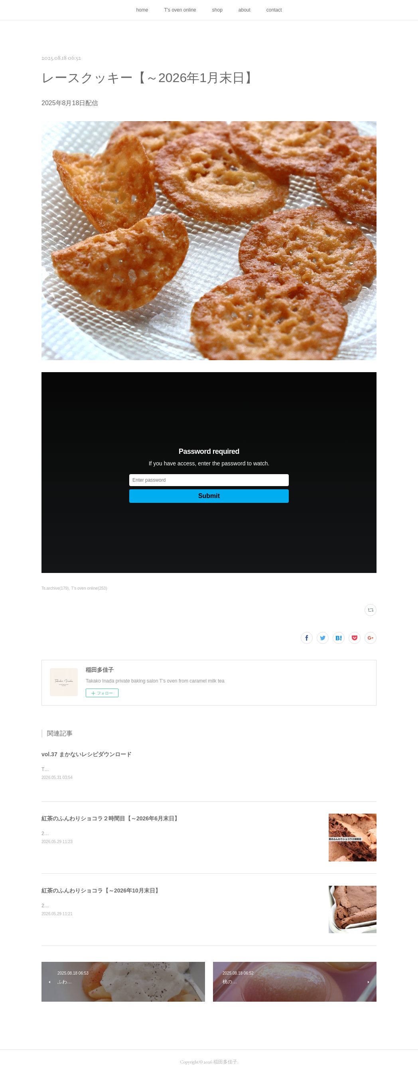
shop (217, 10)
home (142, 10)
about (244, 10)
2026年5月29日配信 (62, 834)
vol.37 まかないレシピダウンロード (86, 754)
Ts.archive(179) (55, 588)
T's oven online (180, 10)
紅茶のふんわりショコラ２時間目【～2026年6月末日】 (110, 819)
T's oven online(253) (89, 588)
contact (274, 10)
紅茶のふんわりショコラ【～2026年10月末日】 (101, 891)
